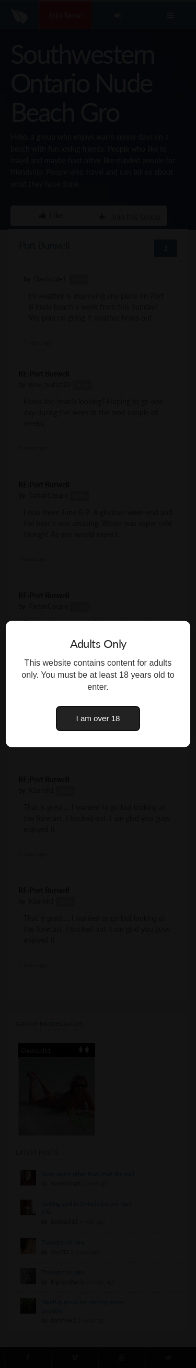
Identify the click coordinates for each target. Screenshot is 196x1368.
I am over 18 (98, 718)
